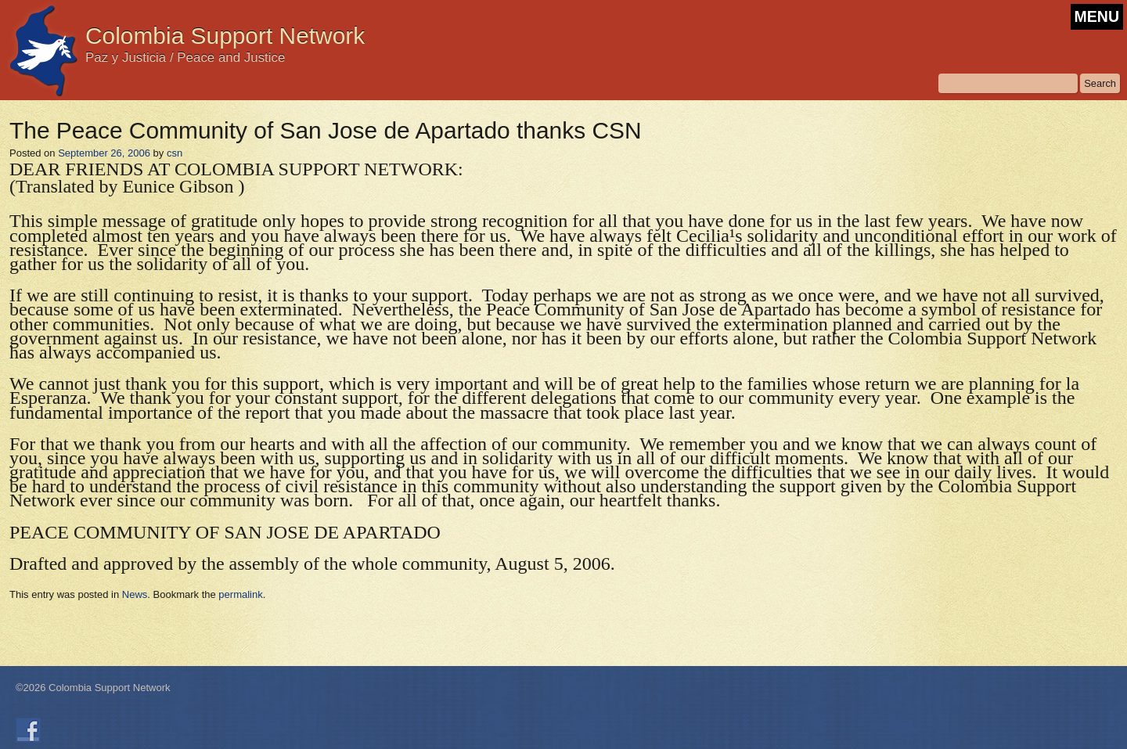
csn (174, 153)
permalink (240, 594)
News (135, 594)
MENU (1097, 16)
